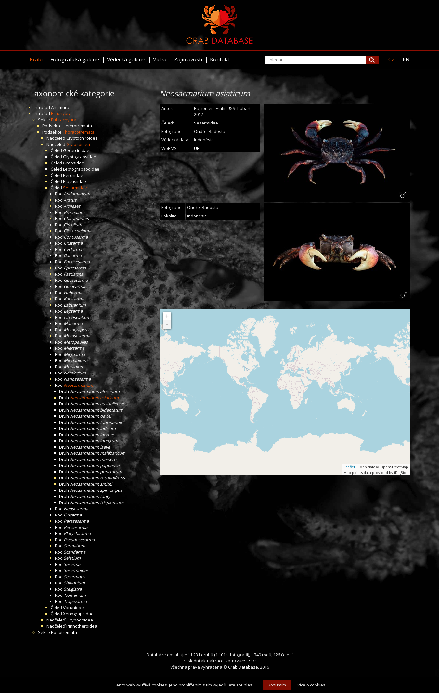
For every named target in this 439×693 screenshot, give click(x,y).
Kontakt (219, 59)
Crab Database (243, 667)
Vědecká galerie (126, 59)
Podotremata (64, 632)
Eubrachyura (63, 120)
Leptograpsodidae (81, 169)
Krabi (36, 59)
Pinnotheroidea (81, 626)
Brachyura (61, 113)
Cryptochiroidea (82, 138)
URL (197, 148)
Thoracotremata (79, 132)
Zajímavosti (188, 59)
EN (406, 59)
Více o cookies (311, 685)
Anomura (60, 107)
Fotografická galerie (74, 59)
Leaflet (349, 466)
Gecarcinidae (76, 150)
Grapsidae (73, 163)
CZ (391, 59)
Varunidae (73, 607)
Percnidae (73, 175)
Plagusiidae (74, 181)
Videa (159, 59)
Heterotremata (77, 126)
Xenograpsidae (78, 614)
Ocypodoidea (79, 620)
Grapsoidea (78, 144)
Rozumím (277, 685)
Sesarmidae (75, 187)
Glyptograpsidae (79, 157)
